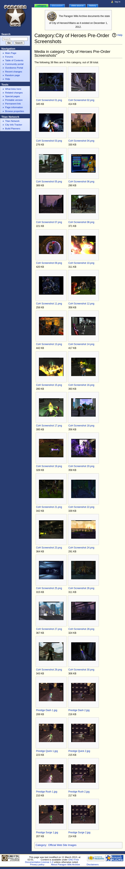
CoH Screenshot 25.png (49, 588)
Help (120, 35)
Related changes (14, 92)
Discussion (57, 5)
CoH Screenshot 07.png (49, 222)
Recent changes (13, 71)
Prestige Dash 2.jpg (79, 710)
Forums (9, 56)
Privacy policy (37, 864)
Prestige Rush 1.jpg (46, 791)
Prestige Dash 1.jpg (46, 710)
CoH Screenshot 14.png (81, 344)
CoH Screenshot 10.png (81, 263)
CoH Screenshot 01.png (49, 100)
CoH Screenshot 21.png (49, 507)
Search (5, 34)
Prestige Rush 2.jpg (79, 791)
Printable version (13, 100)
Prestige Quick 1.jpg (47, 751)
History (92, 5)
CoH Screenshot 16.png (81, 385)
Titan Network (12, 121)
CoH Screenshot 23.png (49, 547)
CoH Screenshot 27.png (49, 629)
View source (77, 5)
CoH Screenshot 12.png (81, 303)
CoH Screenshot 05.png (49, 181)
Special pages (12, 96)
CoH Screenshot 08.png (81, 222)
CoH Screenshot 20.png (81, 466)
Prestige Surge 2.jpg (79, 832)
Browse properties (14, 111)
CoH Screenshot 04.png (81, 140)
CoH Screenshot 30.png (81, 669)
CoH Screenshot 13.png (49, 344)
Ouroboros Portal (14, 68)
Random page (12, 75)
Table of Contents (14, 60)
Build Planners (12, 128)
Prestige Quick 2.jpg (79, 751)
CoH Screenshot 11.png (49, 303)
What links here (13, 89)
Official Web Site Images (62, 845)
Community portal (14, 64)
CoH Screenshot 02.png (81, 100)
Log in (117, 1)
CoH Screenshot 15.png (49, 385)
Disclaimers (93, 864)
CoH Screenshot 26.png (81, 588)
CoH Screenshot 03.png (49, 140)
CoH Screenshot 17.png (49, 425)
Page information (14, 107)
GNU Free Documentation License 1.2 (52, 860)
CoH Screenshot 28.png (81, 629)
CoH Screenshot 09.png (49, 263)
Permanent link (13, 103)
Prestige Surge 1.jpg (47, 832)
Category (41, 845)
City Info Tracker (13, 124)
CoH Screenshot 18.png (81, 425)
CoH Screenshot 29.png (49, 669)
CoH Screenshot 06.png (81, 181)
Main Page (10, 53)
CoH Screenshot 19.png (49, 466)
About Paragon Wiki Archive (65, 864)
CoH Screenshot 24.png (81, 547)
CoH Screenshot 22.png (81, 507)
